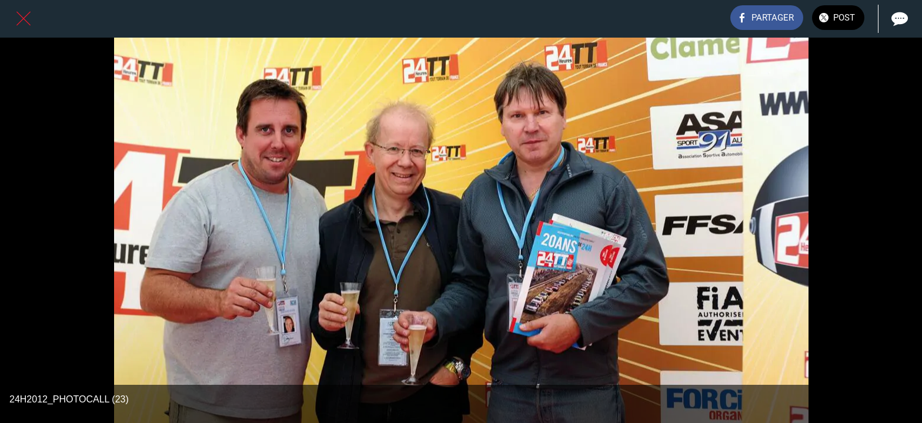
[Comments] (898, 19)
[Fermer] (23, 19)
